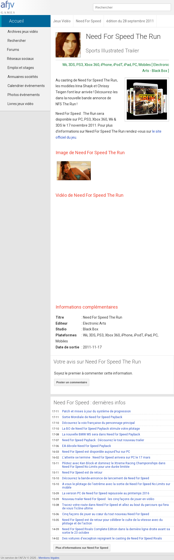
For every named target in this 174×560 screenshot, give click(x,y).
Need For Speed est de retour (77, 472)
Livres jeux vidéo (20, 104)
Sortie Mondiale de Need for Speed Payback (87, 417)
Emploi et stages (21, 68)
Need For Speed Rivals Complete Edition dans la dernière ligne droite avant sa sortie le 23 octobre (111, 530)
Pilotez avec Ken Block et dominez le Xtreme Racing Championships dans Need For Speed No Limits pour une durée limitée (108, 465)
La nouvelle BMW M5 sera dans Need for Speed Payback (96, 434)
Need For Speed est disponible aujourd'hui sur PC (91, 451)
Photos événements (24, 95)
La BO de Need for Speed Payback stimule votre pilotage (96, 428)
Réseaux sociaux (18, 59)
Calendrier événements (26, 86)
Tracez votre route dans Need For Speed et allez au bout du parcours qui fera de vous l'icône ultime (110, 506)
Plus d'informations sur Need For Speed (82, 547)
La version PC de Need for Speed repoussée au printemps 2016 (100, 493)
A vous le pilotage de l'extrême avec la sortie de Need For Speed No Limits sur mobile (111, 485)
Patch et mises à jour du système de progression (91, 411)
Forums (11, 50)
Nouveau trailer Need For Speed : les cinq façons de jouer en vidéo (103, 499)
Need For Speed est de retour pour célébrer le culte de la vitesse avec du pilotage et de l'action (107, 521)
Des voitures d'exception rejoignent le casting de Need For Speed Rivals (107, 538)
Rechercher (17, 41)
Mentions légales (48, 557)
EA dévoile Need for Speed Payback (81, 446)
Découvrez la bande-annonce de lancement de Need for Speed (100, 478)
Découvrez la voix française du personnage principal (93, 423)
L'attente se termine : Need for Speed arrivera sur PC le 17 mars (101, 457)
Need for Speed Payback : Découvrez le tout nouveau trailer (98, 440)
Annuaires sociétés (23, 77)
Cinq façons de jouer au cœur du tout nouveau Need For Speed (100, 514)
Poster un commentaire (71, 382)
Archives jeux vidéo (23, 32)
